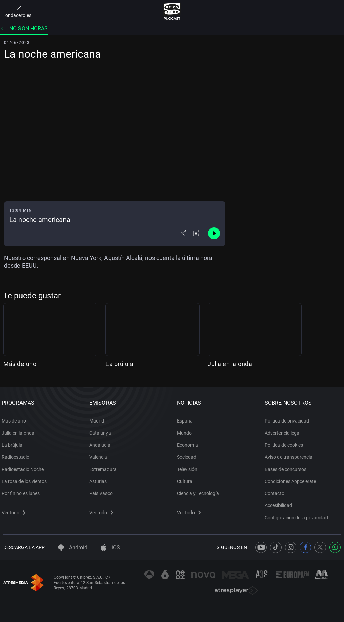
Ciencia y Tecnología (200, 490)
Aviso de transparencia (290, 454)
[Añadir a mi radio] (196, 233)
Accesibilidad (280, 502)
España (187, 418)
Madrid (98, 418)
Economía (189, 442)
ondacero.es (18, 11)
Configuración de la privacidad (298, 515)
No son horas (24, 28)
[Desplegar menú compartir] (183, 233)
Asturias (100, 478)
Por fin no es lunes (22, 490)
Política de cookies (285, 442)
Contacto (276, 490)
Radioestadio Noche (24, 466)
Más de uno (19, 363)
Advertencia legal (284, 430)
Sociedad (188, 454)
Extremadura (104, 466)
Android (72, 547)
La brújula (119, 363)
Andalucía (101, 442)
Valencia (100, 454)
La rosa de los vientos (25, 478)
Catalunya (102, 430)
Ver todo (15, 510)
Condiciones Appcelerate (292, 478)
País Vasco (102, 490)
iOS (110, 547)
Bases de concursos (287, 466)
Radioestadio (17, 454)
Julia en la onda (230, 363)
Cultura (186, 478)
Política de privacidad (288, 418)
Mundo (186, 430)
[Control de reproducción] (214, 233)
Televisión (189, 466)
